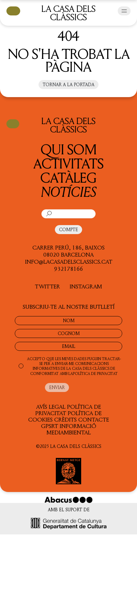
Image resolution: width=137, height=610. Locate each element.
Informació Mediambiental (71, 429)
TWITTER (47, 286)
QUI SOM (69, 149)
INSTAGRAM (86, 286)
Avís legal (50, 406)
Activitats (68, 163)
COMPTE (68, 229)
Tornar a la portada (68, 84)
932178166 (68, 268)
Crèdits (65, 419)
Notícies (69, 191)
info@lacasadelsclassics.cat (68, 261)
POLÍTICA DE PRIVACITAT (95, 373)
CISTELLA (13, 10)
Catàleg (68, 177)
